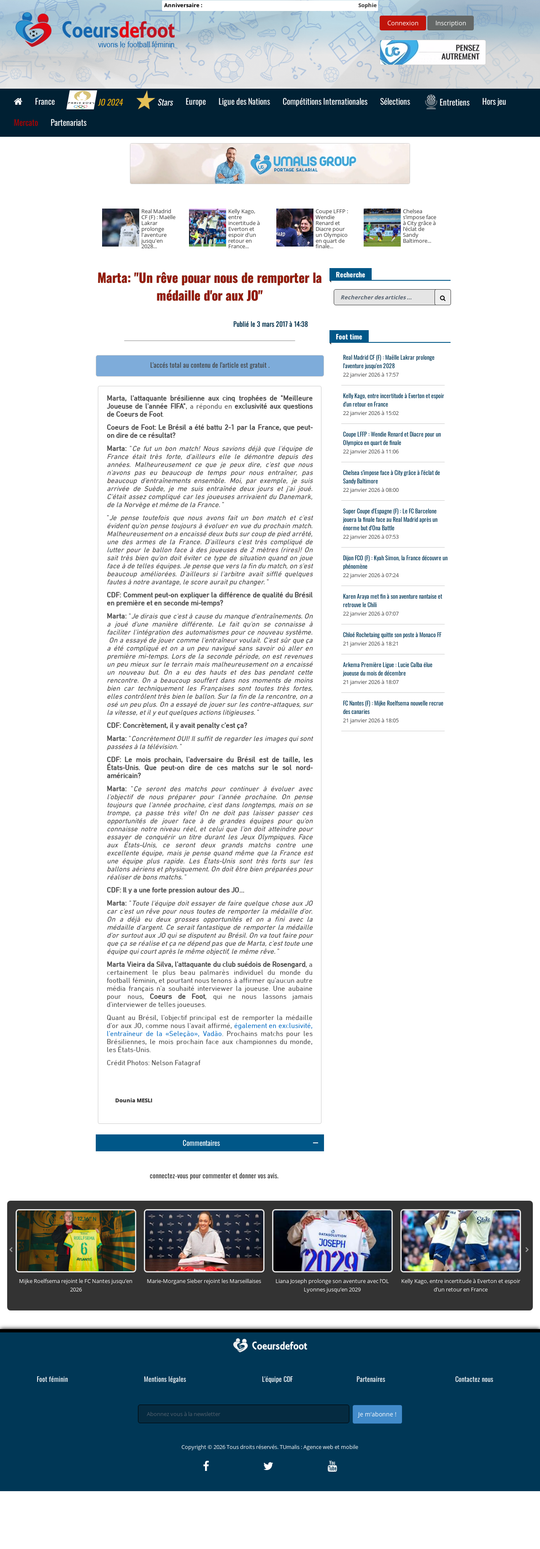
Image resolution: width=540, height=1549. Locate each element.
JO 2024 (95, 100)
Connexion (402, 23)
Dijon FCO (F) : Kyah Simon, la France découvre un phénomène (395, 561)
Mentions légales (165, 1437)
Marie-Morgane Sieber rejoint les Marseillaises (204, 1339)
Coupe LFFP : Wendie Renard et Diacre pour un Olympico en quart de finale (392, 438)
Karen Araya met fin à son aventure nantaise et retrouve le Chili (392, 600)
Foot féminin (52, 1437)
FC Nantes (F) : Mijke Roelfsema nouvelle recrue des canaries (393, 707)
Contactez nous (474, 1437)
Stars (154, 100)
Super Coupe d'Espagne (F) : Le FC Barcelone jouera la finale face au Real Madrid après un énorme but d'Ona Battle (390, 519)
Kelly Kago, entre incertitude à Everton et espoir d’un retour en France (393, 399)
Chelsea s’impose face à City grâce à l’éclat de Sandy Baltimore (391, 476)
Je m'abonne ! (377, 1472)
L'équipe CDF (277, 1437)
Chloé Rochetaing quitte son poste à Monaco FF (392, 634)
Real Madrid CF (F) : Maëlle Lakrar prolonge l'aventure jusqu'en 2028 (389, 361)
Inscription (450, 23)
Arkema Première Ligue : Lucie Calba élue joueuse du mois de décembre (387, 668)
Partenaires (370, 1437)
